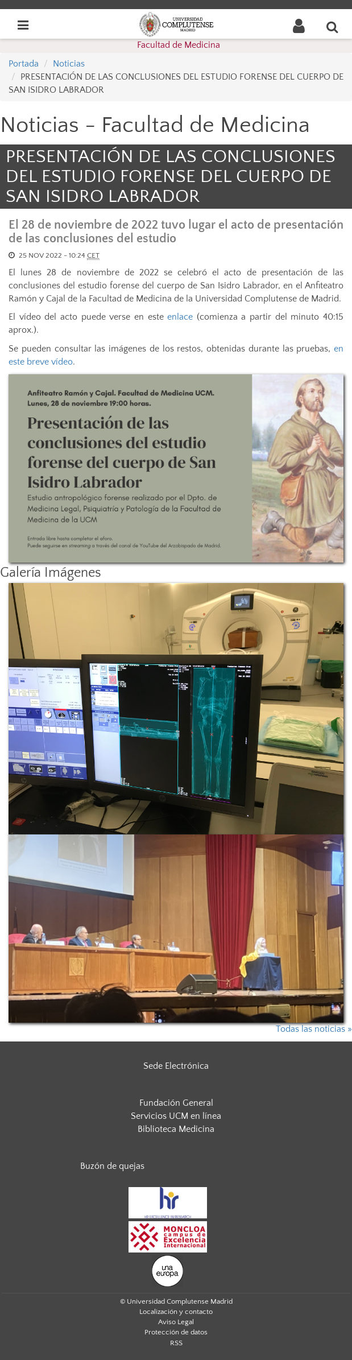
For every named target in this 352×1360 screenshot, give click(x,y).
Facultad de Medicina (178, 45)
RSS (176, 1343)
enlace (180, 317)
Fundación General (176, 1103)
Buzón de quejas (112, 1166)
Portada (24, 64)
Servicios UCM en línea (176, 1116)
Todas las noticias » (314, 1029)
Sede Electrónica (176, 1066)
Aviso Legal (176, 1322)
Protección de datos (176, 1332)
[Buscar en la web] (332, 26)
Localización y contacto (176, 1312)
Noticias (69, 64)
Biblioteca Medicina (176, 1129)
